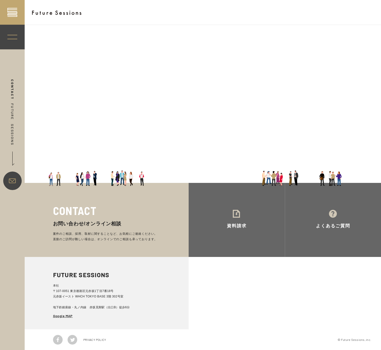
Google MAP (63, 316)
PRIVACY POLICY (94, 339)
